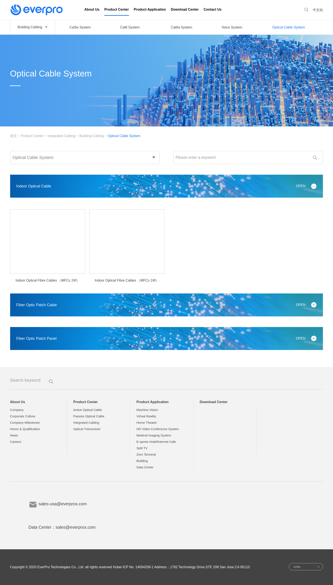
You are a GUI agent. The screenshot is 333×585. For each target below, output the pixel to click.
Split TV (141, 448)
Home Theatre (146, 422)
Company (17, 410)
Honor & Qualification (25, 429)
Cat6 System (130, 27)
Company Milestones (25, 422)
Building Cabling (92, 136)
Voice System (232, 27)
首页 (13, 136)
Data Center (145, 467)
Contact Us (213, 9)
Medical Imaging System (153, 435)
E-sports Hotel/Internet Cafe (156, 441)
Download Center (185, 9)
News (14, 435)
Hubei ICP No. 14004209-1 (133, 567)
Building (142, 461)
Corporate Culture (22, 416)
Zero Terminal (146, 454)
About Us (91, 9)
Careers (15, 441)
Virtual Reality (146, 416)
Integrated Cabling (62, 136)
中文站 (318, 10)
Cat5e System (80, 27)
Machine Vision (147, 410)
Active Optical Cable (87, 410)
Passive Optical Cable (88, 416)
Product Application (150, 9)
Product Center (116, 9)
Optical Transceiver (86, 429)
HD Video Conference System (157, 429)
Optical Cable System (288, 27)
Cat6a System (181, 27)
